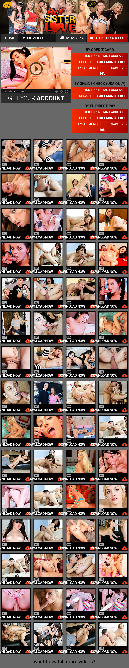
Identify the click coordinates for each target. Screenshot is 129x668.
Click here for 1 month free (102, 62)
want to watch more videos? (64, 662)
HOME (10, 38)
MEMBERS (71, 38)
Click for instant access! (102, 56)
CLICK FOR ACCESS (107, 38)
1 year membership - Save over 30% (102, 70)
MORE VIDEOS (33, 38)
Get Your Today (36, 99)
